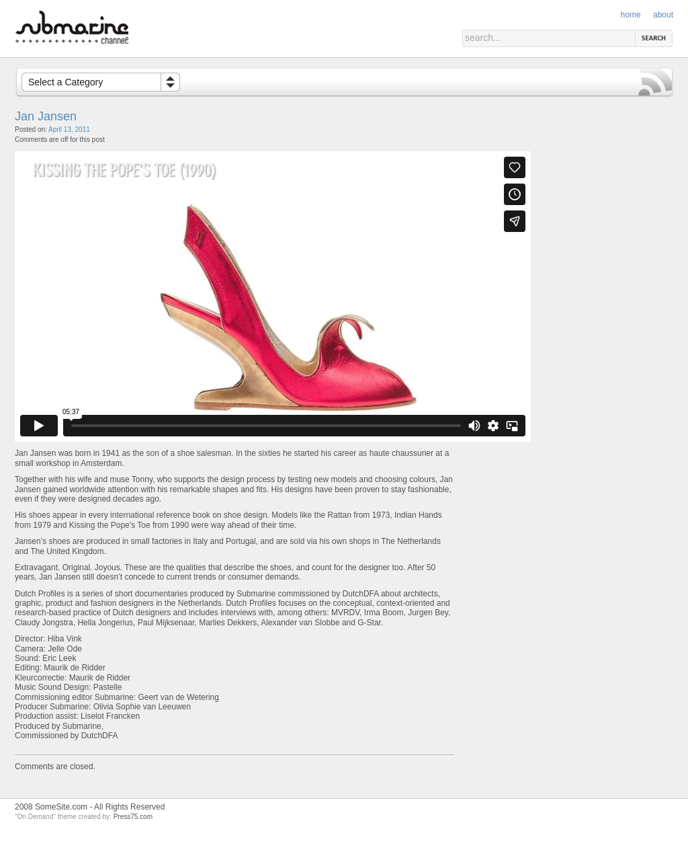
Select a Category (65, 82)
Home (631, 14)
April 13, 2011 (69, 129)
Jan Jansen (46, 116)
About (663, 14)
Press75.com (133, 816)
